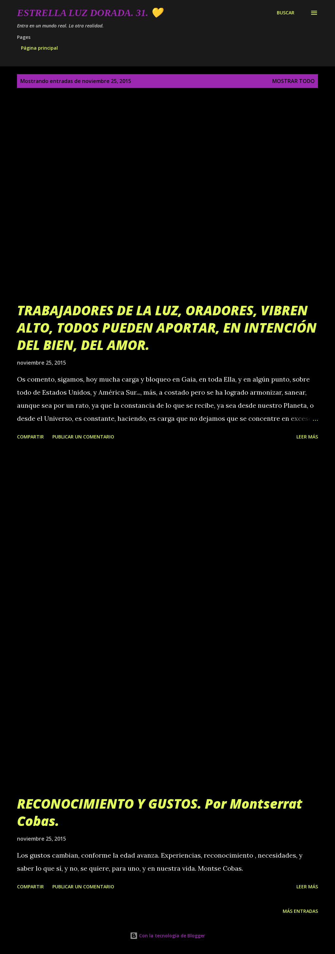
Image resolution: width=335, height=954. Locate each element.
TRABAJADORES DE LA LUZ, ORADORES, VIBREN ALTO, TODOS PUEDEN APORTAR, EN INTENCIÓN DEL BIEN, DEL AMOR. (167, 327)
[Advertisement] (167, 516)
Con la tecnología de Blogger (167, 935)
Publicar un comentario (83, 437)
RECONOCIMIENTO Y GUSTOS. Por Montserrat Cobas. (159, 812)
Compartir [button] (30, 437)
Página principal (39, 48)
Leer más (307, 437)
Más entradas (300, 911)
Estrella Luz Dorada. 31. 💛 (90, 12)
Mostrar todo (293, 81)
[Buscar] (285, 13)
